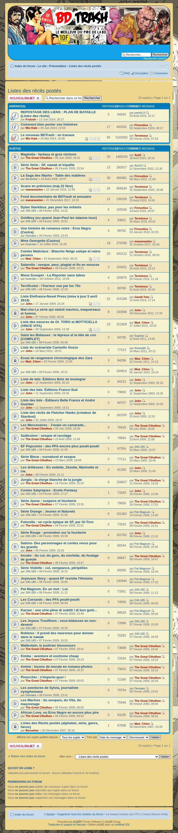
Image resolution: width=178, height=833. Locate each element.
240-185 (31, 210)
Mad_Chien (33, 258)
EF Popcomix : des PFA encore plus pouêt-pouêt (60, 446)
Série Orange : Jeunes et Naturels (48, 511)
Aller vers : (66, 756)
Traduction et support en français (67, 824)
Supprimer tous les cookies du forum (81, 814)
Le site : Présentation (52, 66)
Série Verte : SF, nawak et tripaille (48, 165)
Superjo (139, 335)
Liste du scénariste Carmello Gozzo (49, 347)
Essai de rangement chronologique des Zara (56, 358)
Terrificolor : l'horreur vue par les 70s (50, 286)
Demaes (31, 235)
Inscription (141, 73)
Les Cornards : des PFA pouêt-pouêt (50, 599)
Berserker (32, 178)
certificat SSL (122, 824)
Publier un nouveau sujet (25, 98)
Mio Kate (31, 127)
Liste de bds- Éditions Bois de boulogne (53, 379)
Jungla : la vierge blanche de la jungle (51, 480)
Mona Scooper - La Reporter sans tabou (53, 275)
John (29, 303)
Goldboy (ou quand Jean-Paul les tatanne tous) (59, 218)
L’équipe (49, 814)
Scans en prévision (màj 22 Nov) (47, 186)
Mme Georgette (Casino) (40, 241)
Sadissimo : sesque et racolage (46, 436)
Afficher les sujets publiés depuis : (51, 737)
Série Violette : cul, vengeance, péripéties (54, 568)
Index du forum (25, 66)
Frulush (31, 119)
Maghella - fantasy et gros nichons (48, 154)
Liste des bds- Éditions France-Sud (49, 390)
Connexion (161, 73)
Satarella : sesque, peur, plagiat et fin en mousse (60, 265)
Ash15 (138, 165)
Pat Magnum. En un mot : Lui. (44, 589)
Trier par (106, 737)
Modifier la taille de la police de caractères (164, 65)
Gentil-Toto (141, 297)
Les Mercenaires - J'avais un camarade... (53, 425)
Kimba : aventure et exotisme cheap (50, 656)
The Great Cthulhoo (39, 157)
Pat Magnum (142, 512)
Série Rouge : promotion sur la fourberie (53, 532)
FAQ (127, 73)
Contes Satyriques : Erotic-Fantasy (49, 490)
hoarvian (31, 244)
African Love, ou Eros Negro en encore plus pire (60, 712)
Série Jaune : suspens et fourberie (48, 501)
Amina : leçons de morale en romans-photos (56, 667)
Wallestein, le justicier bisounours (48, 645)
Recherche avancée (156, 58)
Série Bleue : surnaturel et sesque (48, 457)
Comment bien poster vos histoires (49, 124)
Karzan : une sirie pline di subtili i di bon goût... (59, 610)
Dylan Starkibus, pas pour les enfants (51, 207)
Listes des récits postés (85, 66)
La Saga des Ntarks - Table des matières (53, 175)
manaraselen (34, 189)
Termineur (141, 135)
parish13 (139, 112)
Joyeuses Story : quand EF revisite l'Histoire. (57, 578)
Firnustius (141, 125)
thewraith (140, 348)
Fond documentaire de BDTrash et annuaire (56, 197)
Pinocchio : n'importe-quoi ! (43, 677)
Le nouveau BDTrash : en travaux (48, 135)
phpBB (76, 821)
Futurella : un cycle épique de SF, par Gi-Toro (57, 522)
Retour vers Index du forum (28, 756)
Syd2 (137, 154)
